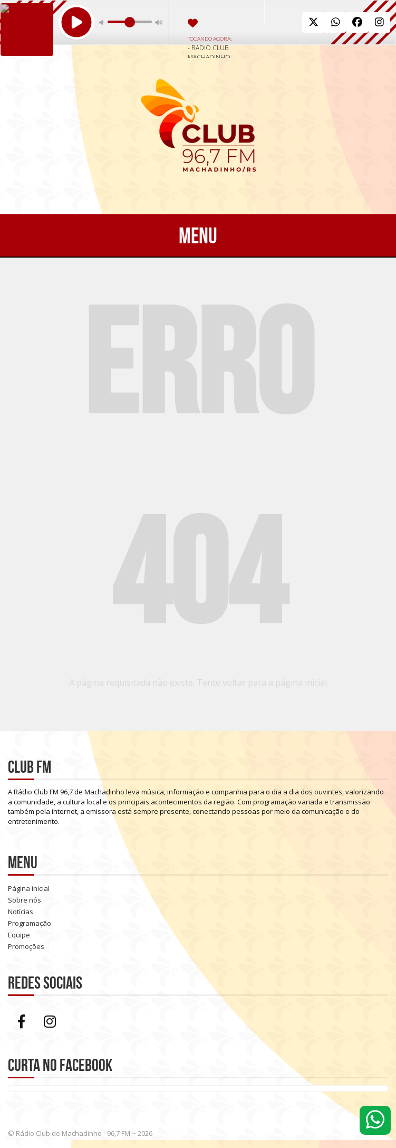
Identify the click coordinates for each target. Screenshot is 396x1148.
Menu (198, 235)
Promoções (26, 946)
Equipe (19, 935)
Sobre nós (24, 900)
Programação (29, 923)
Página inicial (29, 888)
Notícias (20, 911)
